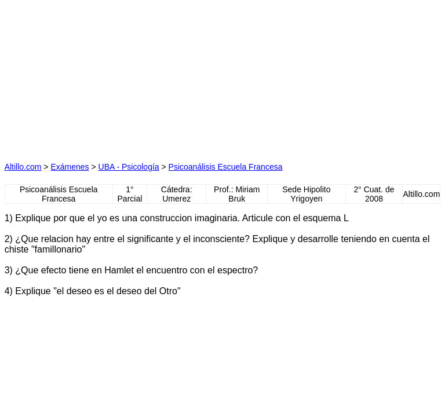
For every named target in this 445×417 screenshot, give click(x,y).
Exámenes (69, 166)
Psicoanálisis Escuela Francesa (226, 166)
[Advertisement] (113, 77)
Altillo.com (23, 166)
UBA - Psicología (129, 166)
